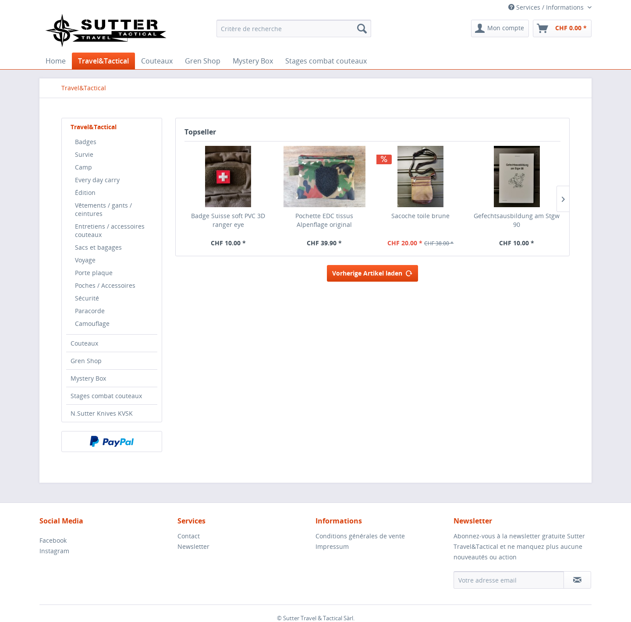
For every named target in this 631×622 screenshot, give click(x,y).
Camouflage (92, 323)
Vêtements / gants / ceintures (103, 209)
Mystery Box (88, 378)
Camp (83, 167)
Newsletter (193, 546)
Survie (84, 154)
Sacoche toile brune (420, 216)
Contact (188, 536)
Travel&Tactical (94, 127)
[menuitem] (293, 28)
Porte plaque (94, 273)
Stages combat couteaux (106, 396)
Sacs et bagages (98, 247)
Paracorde (90, 311)
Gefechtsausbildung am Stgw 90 (517, 220)
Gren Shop (86, 361)
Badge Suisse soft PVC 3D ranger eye (228, 220)
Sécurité (87, 298)
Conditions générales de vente (360, 536)
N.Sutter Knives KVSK (102, 413)
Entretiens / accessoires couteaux (110, 230)
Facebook (53, 540)
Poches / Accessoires (105, 285)
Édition (85, 192)
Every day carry (97, 180)
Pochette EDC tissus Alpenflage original (324, 220)
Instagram (54, 551)
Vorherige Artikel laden (372, 271)
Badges (85, 142)
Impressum (332, 546)
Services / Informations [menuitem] (546, 7)
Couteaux (84, 343)
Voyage (85, 260)
